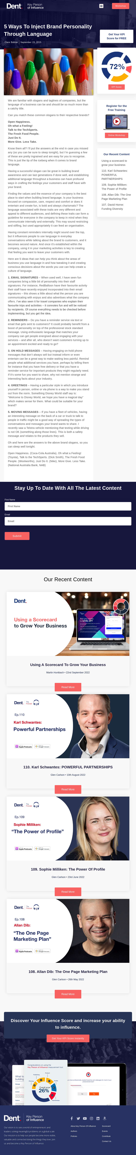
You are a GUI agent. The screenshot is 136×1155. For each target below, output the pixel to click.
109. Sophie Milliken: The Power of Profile (68, 869)
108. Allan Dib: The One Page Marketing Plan (68, 972)
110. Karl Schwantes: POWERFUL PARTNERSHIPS (115, 174)
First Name (10, 500)
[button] (101, 6)
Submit (17, 536)
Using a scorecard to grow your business (68, 665)
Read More (68, 687)
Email (7, 514)
